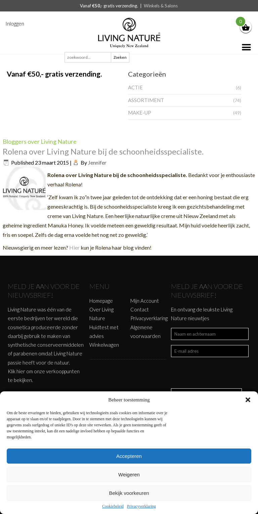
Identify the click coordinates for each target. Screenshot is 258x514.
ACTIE (135, 87)
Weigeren (129, 474)
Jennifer (97, 162)
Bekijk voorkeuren (129, 493)
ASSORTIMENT (146, 100)
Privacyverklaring (141, 506)
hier (20, 371)
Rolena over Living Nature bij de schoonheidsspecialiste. (103, 151)
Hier (75, 247)
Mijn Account (144, 301)
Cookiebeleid (113, 506)
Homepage (101, 301)
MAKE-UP (139, 113)
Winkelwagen (104, 345)
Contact (139, 309)
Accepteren (129, 456)
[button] (248, 399)
